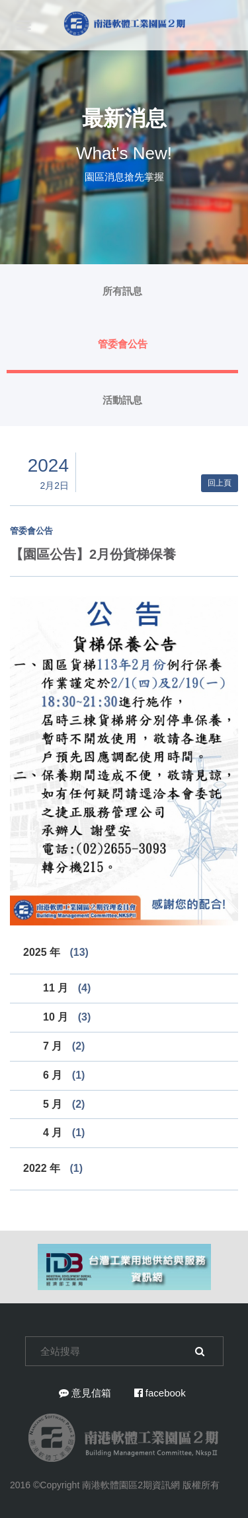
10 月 (67, 1017)
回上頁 (219, 483)
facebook (160, 1392)
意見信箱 (85, 1392)
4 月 (64, 1132)
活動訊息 (122, 400)
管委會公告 (122, 343)
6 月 (64, 1075)
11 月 (67, 988)
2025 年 (56, 952)
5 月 (64, 1104)
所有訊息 (122, 291)
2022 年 (53, 1168)
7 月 (64, 1046)
